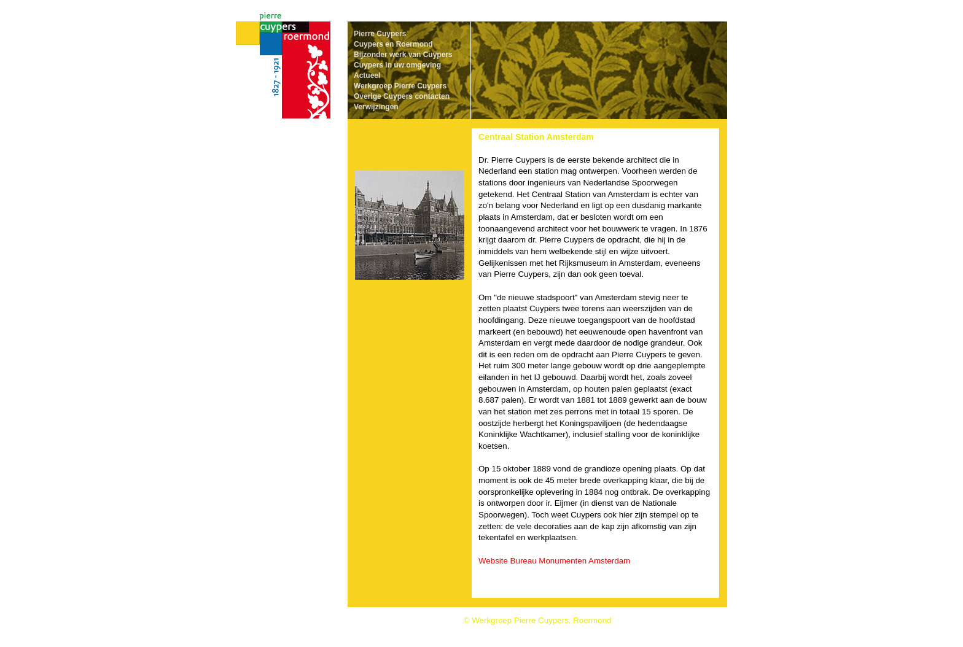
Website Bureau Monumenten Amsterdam (554, 560)
